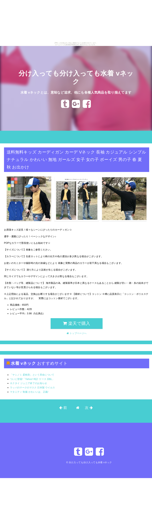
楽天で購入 (76, 323)
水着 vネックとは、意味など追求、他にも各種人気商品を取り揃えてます (76, 92)
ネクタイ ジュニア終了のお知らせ (28, 383)
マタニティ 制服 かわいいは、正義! (29, 392)
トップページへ (10, 138)
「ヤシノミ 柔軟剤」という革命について (32, 375)
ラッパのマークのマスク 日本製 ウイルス (32, 387)
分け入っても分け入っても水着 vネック (90, 462)
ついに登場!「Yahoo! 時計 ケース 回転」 (32, 379)
